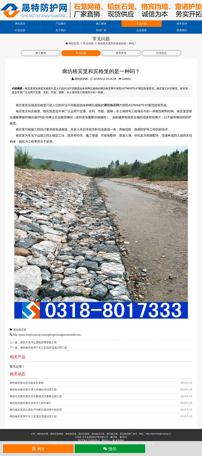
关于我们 (61, 30)
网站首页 (20, 23)
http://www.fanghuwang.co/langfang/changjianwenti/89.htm (47, 334)
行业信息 (20, 30)
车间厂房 (101, 30)
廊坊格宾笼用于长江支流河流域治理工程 (33, 416)
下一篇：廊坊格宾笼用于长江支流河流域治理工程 (38, 347)
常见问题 (141, 23)
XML (114, 437)
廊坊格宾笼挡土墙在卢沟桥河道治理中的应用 (36, 409)
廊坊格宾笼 (19, 329)
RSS (123, 437)
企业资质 (141, 30)
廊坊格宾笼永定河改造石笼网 (27, 382)
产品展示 (61, 23)
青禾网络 (118, 440)
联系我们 (182, 30)
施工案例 (101, 23)
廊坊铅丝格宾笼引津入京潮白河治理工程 (33, 389)
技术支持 (182, 23)
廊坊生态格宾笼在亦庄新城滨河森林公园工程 (36, 396)
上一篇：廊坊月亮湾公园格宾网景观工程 (33, 342)
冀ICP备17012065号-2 (89, 440)
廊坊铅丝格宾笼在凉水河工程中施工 (30, 403)
